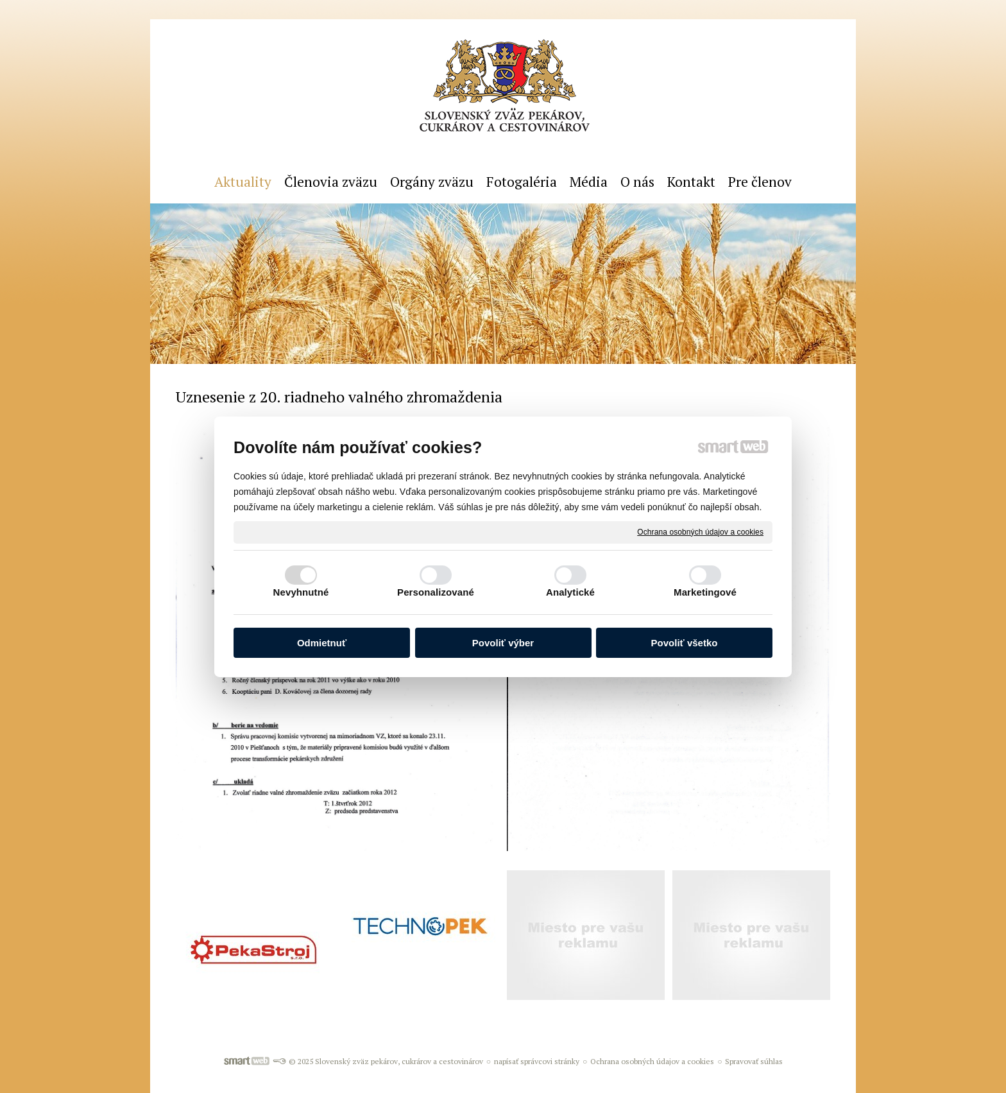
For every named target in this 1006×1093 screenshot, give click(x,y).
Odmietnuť (321, 642)
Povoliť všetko (684, 642)
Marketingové (705, 592)
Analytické (570, 592)
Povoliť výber (503, 642)
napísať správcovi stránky (536, 1061)
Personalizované (435, 592)
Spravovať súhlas (754, 1061)
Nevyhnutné (301, 592)
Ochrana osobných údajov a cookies (700, 531)
